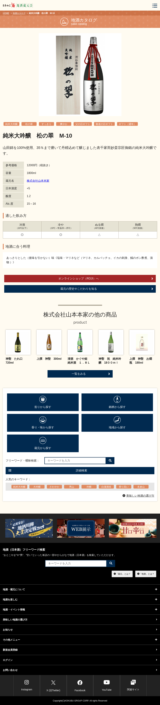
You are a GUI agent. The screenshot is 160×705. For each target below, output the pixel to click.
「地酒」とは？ (145, 574)
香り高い (124, 486)
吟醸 (89, 486)
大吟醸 (37, 486)
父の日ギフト (82, 124)
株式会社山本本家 (38, 180)
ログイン (80, 660)
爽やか (63, 124)
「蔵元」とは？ (122, 574)
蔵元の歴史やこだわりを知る (106, 289)
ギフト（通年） (127, 124)
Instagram (26, 685)
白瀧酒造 (106, 486)
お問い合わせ (80, 670)
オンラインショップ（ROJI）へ (105, 278)
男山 (71, 486)
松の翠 (29, 124)
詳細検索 (47, 470)
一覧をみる (91, 374)
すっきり (46, 124)
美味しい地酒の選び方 (138, 495)
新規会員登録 (80, 649)
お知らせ (80, 629)
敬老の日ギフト (104, 124)
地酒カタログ (19, 13)
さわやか (54, 486)
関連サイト (133, 685)
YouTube (106, 685)
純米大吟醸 (11, 124)
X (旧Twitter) (53, 685)
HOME (6, 13)
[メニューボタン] (154, 6)
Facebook (80, 685)
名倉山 (141, 486)
